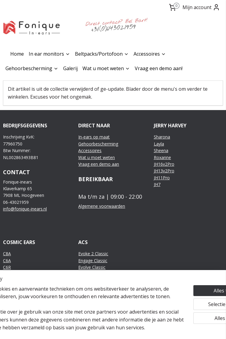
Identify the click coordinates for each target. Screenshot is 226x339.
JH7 (157, 184)
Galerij (70, 68)
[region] (73, 296)
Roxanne (162, 157)
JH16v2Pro (164, 164)
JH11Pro (162, 178)
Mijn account (201, 7)
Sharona (162, 137)
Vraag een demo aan (98, 164)
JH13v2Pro (164, 171)
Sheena (161, 150)
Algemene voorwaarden (101, 206)
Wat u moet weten (106, 68)
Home (17, 54)
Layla (159, 144)
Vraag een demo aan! (158, 68)
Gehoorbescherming (31, 68)
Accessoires (150, 54)
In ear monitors (49, 54)
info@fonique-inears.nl (25, 209)
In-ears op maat (94, 137)
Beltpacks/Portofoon (102, 54)
